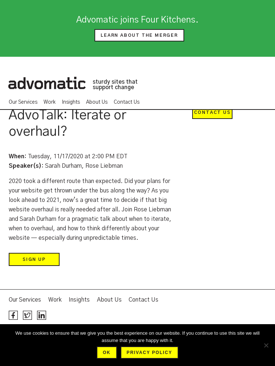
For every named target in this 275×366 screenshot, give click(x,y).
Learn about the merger (139, 35)
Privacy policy (149, 352)
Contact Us (126, 102)
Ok (107, 352)
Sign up (34, 259)
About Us (97, 102)
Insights (71, 102)
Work (50, 102)
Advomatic (47, 83)
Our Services (23, 102)
